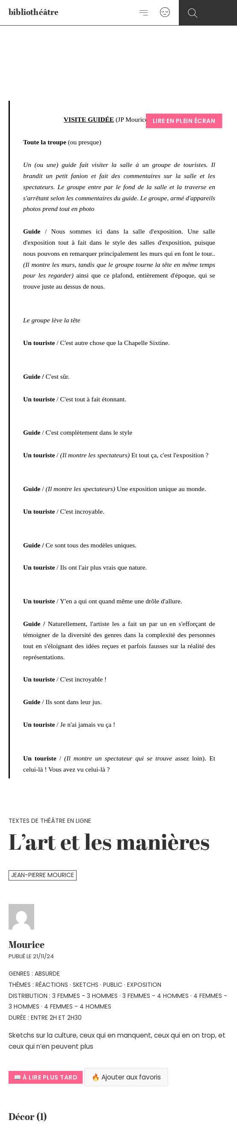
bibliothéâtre (34, 13)
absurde (47, 973)
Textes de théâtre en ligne (50, 820)
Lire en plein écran (184, 121)
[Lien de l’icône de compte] (165, 12)
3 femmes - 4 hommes (155, 996)
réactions (52, 984)
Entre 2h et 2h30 (56, 1017)
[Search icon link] (192, 13)
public (112, 984)
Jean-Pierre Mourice (42, 875)
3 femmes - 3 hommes (85, 996)
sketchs (85, 984)
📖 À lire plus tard (45, 1077)
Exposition (144, 984)
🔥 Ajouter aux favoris (126, 1077)
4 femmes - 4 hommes (77, 1006)
